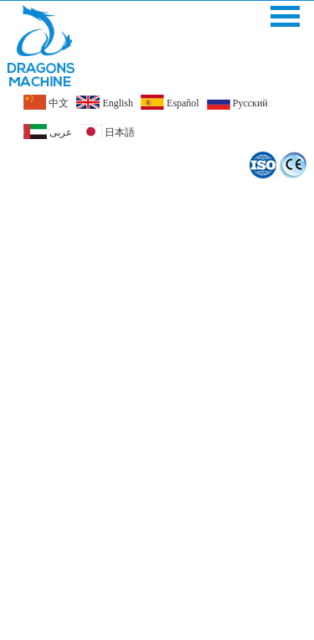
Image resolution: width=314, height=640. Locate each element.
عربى (47, 131)
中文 (46, 102)
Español (170, 102)
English (104, 102)
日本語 (107, 131)
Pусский (237, 102)
